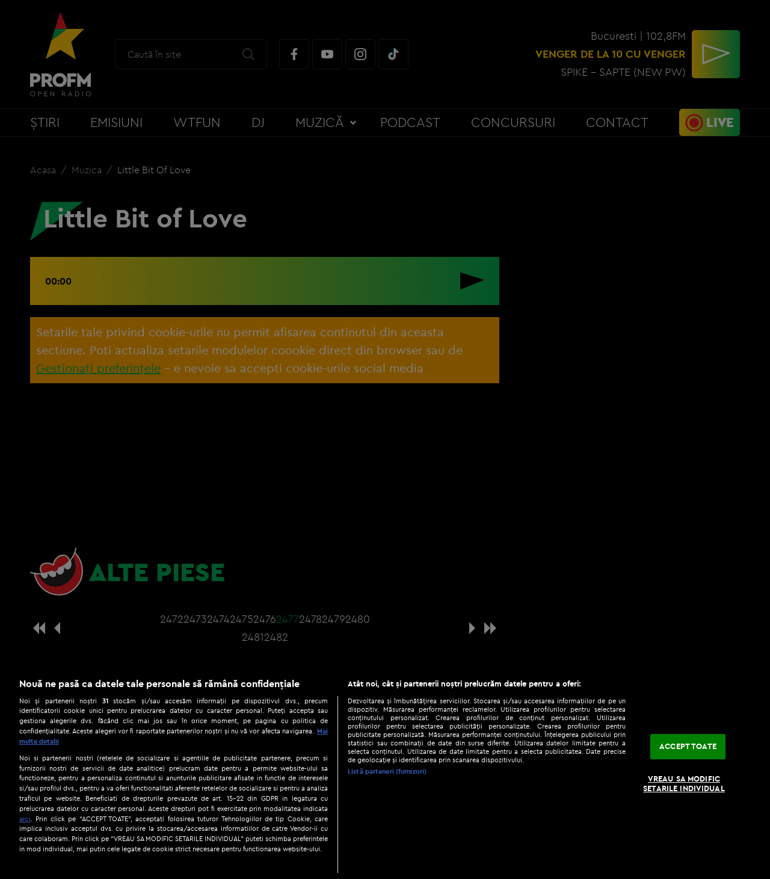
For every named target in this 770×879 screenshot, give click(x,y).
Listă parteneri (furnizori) (387, 771)
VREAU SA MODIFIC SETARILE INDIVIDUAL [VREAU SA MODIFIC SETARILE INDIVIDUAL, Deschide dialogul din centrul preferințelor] (683, 783)
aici (25, 818)
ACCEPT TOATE (687, 746)
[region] (385, 772)
